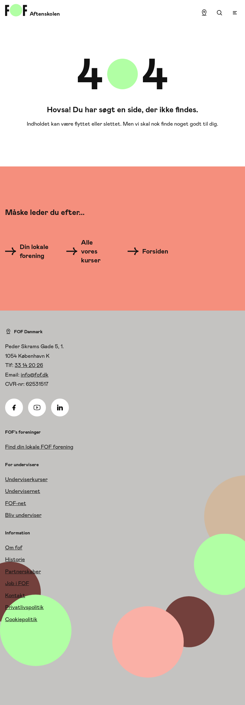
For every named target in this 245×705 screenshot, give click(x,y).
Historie (15, 559)
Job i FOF (17, 583)
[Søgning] (219, 12)
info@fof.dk (34, 374)
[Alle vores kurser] (87, 251)
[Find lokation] (204, 12)
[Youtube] (37, 407)
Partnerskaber (23, 571)
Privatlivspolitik (24, 607)
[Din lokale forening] (28, 251)
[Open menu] (235, 13)
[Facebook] (14, 407)
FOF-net (15, 503)
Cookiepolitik (21, 619)
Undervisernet (22, 491)
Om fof (13, 547)
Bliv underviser (23, 514)
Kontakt (15, 595)
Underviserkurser (26, 479)
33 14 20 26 (29, 365)
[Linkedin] (60, 407)
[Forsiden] (152, 251)
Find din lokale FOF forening (39, 446)
